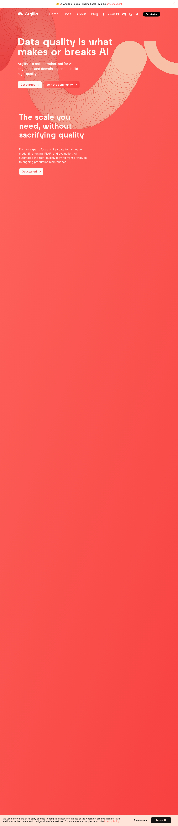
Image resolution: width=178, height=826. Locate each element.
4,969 (111, 14)
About (81, 14)
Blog (94, 14)
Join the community (61, 84)
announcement (114, 3)
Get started (152, 14)
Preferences (140, 820)
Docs (67, 14)
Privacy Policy (111, 821)
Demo (53, 14)
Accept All (161, 820)
